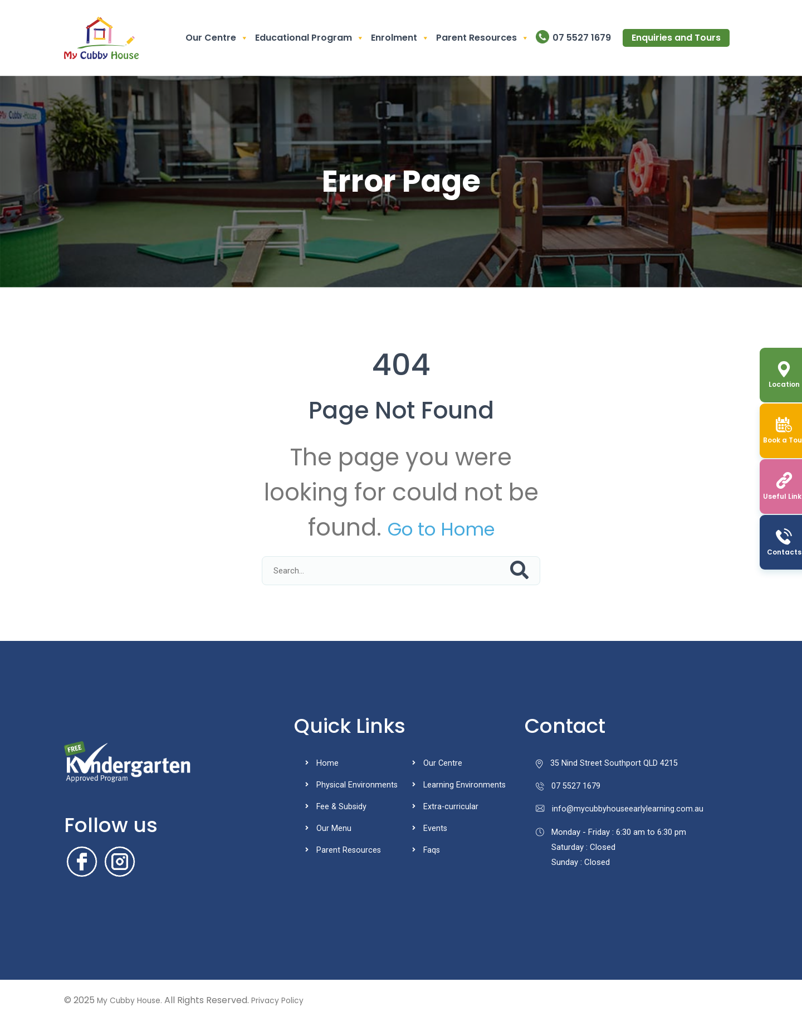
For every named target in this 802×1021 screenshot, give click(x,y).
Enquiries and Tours (676, 37)
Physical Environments (357, 785)
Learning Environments (465, 785)
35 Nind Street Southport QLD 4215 (607, 764)
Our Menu (333, 828)
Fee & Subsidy (342, 806)
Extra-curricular (451, 806)
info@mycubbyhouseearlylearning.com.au (620, 810)
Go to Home (441, 527)
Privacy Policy (291, 1000)
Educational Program (309, 38)
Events (435, 828)
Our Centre (216, 38)
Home (327, 763)
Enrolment (400, 38)
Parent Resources (482, 38)
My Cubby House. (134, 1000)
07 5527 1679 (581, 37)
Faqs (432, 850)
